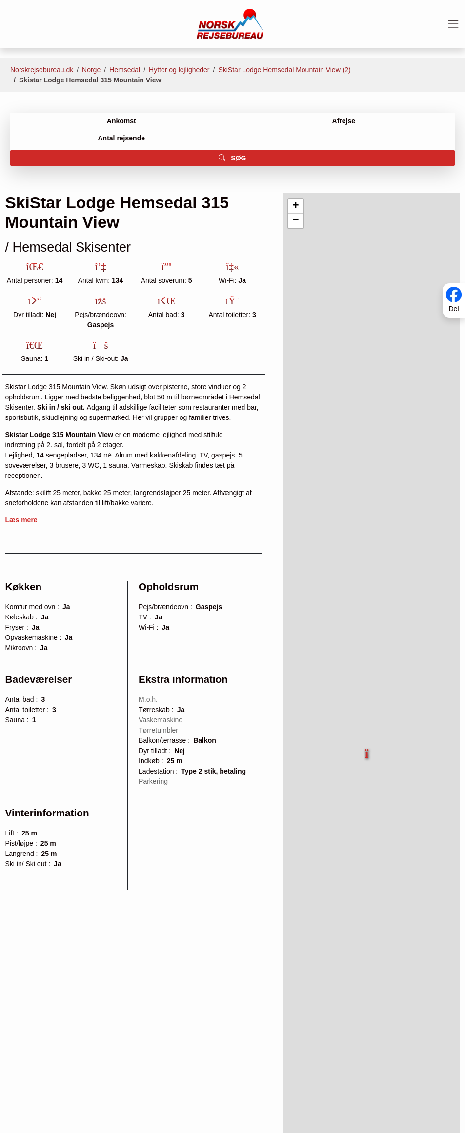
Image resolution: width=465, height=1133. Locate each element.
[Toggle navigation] (453, 24)
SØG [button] (232, 158)
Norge (91, 70)
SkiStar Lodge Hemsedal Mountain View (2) (284, 70)
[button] (368, 749)
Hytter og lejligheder (179, 70)
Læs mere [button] (21, 520)
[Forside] (229, 23)
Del (453, 309)
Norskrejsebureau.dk (41, 70)
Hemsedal (124, 70)
